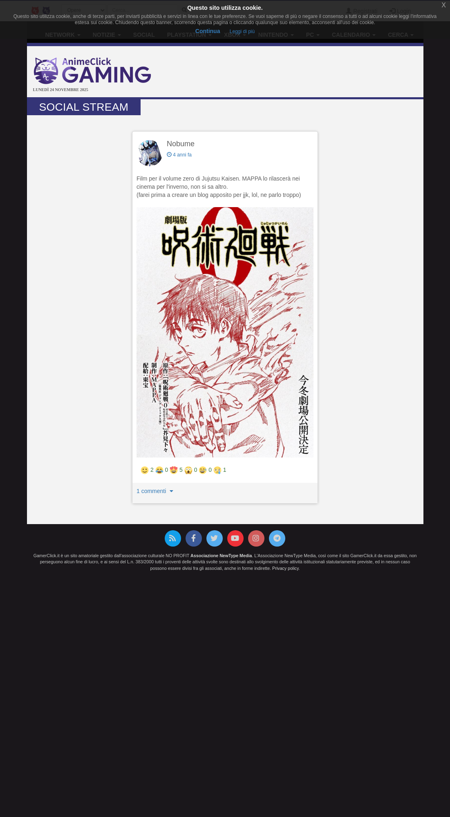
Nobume (181, 144)
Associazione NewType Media (221, 555)
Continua (207, 31)
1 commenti (156, 491)
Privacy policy (285, 568)
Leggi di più (242, 31)
